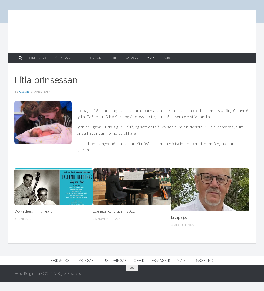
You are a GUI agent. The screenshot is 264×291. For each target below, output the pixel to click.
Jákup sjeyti (180, 226)
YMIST (152, 57)
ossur (24, 100)
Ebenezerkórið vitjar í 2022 (115, 219)
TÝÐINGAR (61, 57)
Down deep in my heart (34, 219)
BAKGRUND (172, 57)
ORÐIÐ (112, 57)
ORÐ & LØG (38, 57)
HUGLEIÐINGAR (88, 57)
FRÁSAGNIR (132, 57)
